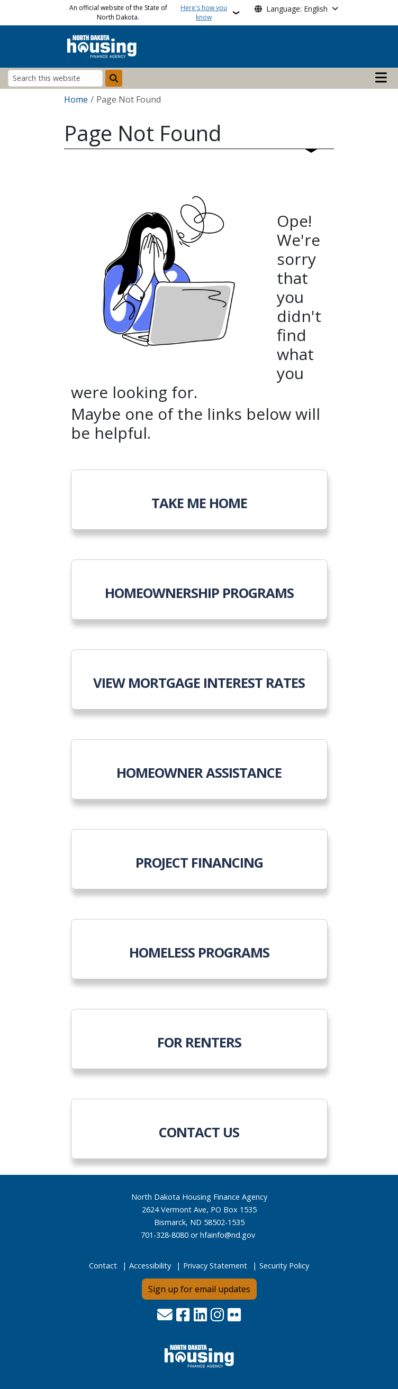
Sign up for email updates (199, 1289)
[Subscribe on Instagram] (217, 1316)
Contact (103, 1266)
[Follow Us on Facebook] (182, 1316)
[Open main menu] (381, 78)
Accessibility (150, 1266)
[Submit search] (113, 78)
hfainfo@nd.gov (227, 1235)
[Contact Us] (165, 1316)
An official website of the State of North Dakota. (149, 12)
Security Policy (284, 1266)
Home (76, 99)
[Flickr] (234, 1316)
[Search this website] (55, 78)
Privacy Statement (215, 1266)
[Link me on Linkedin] (200, 1316)
